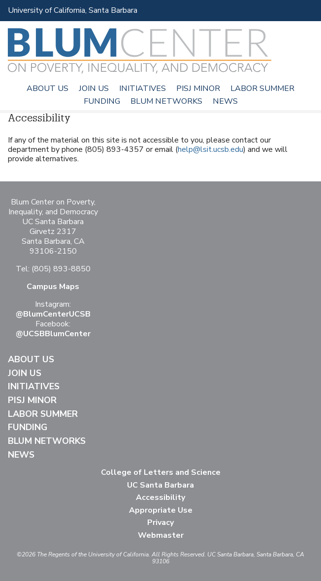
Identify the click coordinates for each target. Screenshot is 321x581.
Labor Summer (262, 88)
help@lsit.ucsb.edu (210, 149)
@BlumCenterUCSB (53, 314)
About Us (47, 88)
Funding (102, 101)
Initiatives (142, 88)
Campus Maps (53, 286)
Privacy (160, 522)
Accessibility (160, 497)
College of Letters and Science (161, 472)
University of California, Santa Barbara (72, 10)
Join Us (94, 88)
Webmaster (161, 535)
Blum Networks (166, 101)
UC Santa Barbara (160, 485)
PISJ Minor (198, 88)
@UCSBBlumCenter (53, 333)
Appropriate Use (161, 510)
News (225, 101)
